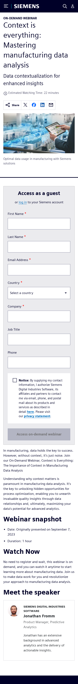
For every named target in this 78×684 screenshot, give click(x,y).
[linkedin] (42, 105)
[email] (51, 105)
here (30, 411)
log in (23, 202)
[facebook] (34, 105)
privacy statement (37, 416)
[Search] (65, 6)
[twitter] (25, 105)
